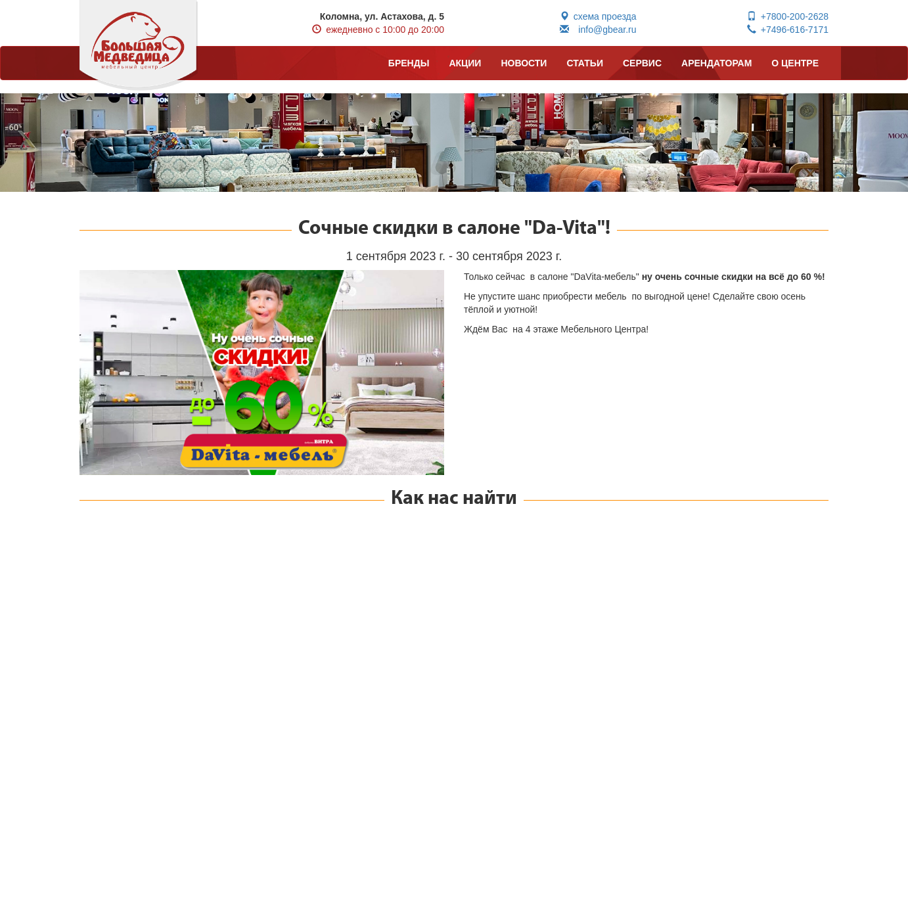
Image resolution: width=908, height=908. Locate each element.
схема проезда (598, 16)
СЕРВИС (642, 63)
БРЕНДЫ (409, 63)
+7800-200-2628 (788, 16)
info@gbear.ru (598, 29)
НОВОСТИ (524, 63)
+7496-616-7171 (788, 29)
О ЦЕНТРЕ (795, 63)
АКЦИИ (465, 63)
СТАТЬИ (584, 63)
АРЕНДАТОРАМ (716, 63)
